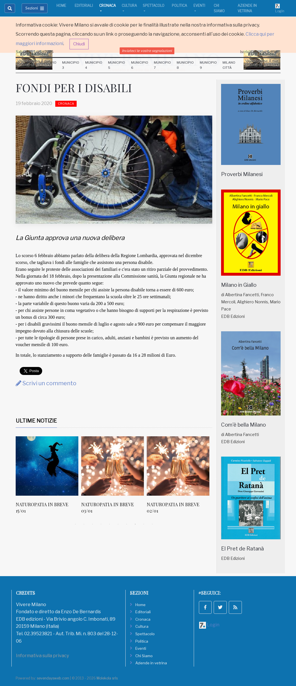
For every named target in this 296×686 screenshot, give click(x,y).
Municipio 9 (208, 65)
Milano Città (228, 65)
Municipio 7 (162, 65)
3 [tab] (92, 524)
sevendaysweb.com (53, 678)
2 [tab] (84, 524)
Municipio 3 (70, 65)
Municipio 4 (93, 65)
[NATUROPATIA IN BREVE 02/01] (178, 466)
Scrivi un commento (46, 383)
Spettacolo (153, 5)
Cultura (129, 5)
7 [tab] (127, 524)
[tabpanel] (48, 478)
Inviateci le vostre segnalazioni (147, 51)
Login (279, 8)
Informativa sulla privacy (42, 655)
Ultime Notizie (36, 420)
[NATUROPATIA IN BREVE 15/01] (47, 466)
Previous (11, 478)
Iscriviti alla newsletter (258, 52)
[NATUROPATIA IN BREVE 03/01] (112, 466)
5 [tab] (110, 524)
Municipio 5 (116, 65)
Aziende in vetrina (247, 8)
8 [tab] (135, 524)
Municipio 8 (185, 65)
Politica (179, 5)
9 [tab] (144, 524)
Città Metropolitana (261, 65)
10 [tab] (152, 524)
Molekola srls (107, 678)
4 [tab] (101, 524)
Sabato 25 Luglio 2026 (35, 52)
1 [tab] (75, 524)
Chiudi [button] (79, 44)
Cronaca (107, 5)
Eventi (199, 5)
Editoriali (84, 5)
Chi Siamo (219, 8)
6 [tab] (118, 524)
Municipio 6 (139, 65)
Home (61, 5)
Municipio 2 (47, 65)
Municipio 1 (25, 65)
